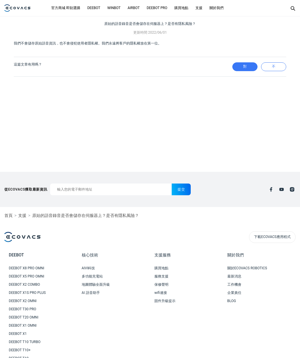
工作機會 (234, 284)
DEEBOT (93, 8)
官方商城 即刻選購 (65, 8)
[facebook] (271, 189)
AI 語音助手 (91, 293)
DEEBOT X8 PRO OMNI (26, 268)
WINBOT (113, 8)
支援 (198, 8)
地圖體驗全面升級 (96, 284)
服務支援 (161, 276)
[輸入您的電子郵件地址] (111, 189)
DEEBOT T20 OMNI (23, 317)
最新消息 (234, 276)
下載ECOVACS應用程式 (272, 237)
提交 (181, 189)
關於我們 (216, 8)
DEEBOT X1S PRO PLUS (27, 293)
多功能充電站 (92, 276)
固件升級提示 (164, 301)
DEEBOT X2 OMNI (23, 301)
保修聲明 (161, 284)
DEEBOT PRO (157, 8)
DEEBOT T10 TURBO (24, 342)
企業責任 (234, 293)
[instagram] (292, 189)
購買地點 (181, 8)
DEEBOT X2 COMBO (24, 284)
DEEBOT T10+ (19, 350)
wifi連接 (160, 293)
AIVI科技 (88, 268)
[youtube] (281, 189)
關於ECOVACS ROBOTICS (247, 268)
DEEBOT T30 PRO (22, 309)
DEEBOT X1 (18, 334)
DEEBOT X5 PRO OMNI (26, 276)
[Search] (293, 8)
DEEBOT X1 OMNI (23, 325)
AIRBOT (133, 8)
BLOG (231, 301)
